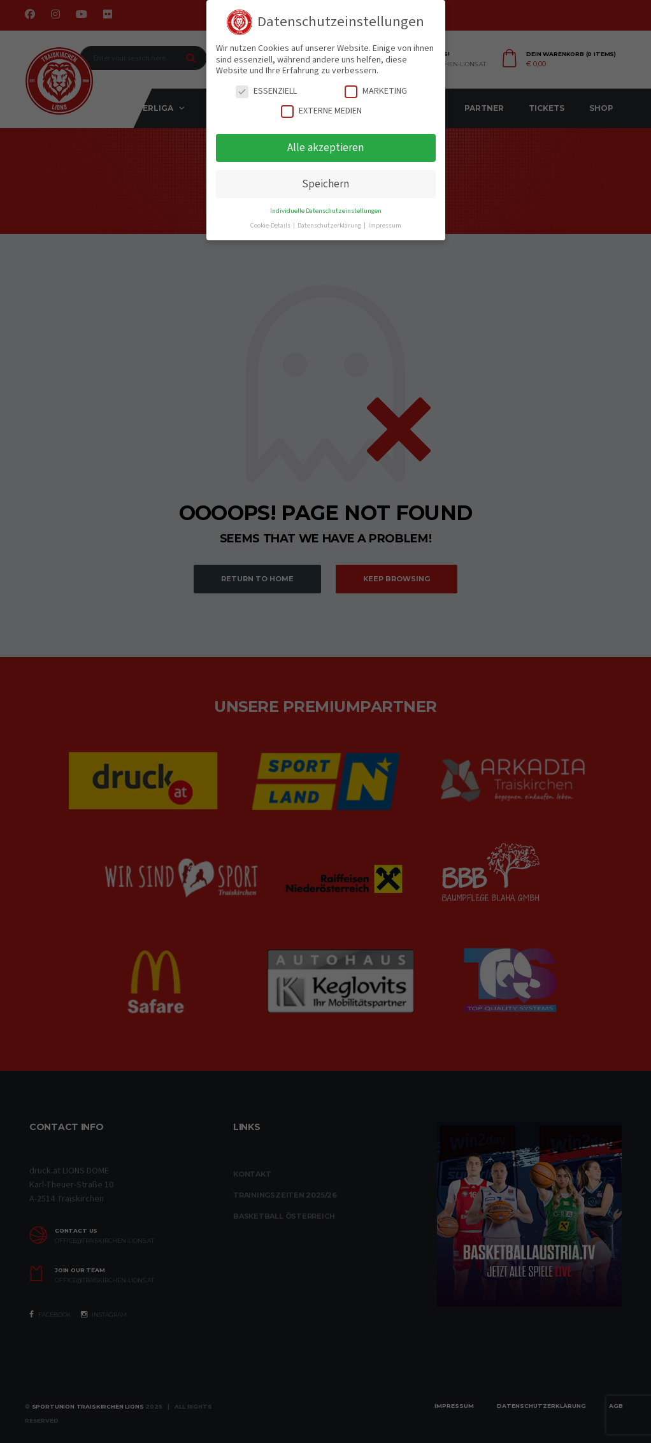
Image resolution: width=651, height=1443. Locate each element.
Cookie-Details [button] (271, 225)
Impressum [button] (384, 225)
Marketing (376, 91)
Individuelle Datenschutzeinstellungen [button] (326, 210)
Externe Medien (321, 111)
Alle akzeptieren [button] (325, 148)
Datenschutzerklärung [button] (329, 225)
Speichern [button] (325, 184)
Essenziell (266, 91)
